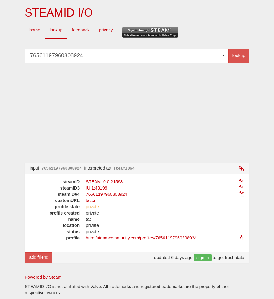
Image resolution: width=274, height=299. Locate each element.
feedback (81, 29)
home (34, 29)
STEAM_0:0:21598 (104, 181)
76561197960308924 (106, 194)
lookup (56, 29)
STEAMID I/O (59, 12)
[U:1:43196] (97, 188)
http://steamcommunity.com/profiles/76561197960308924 (141, 237)
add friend (38, 257)
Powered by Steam (43, 277)
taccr (90, 200)
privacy (106, 29)
